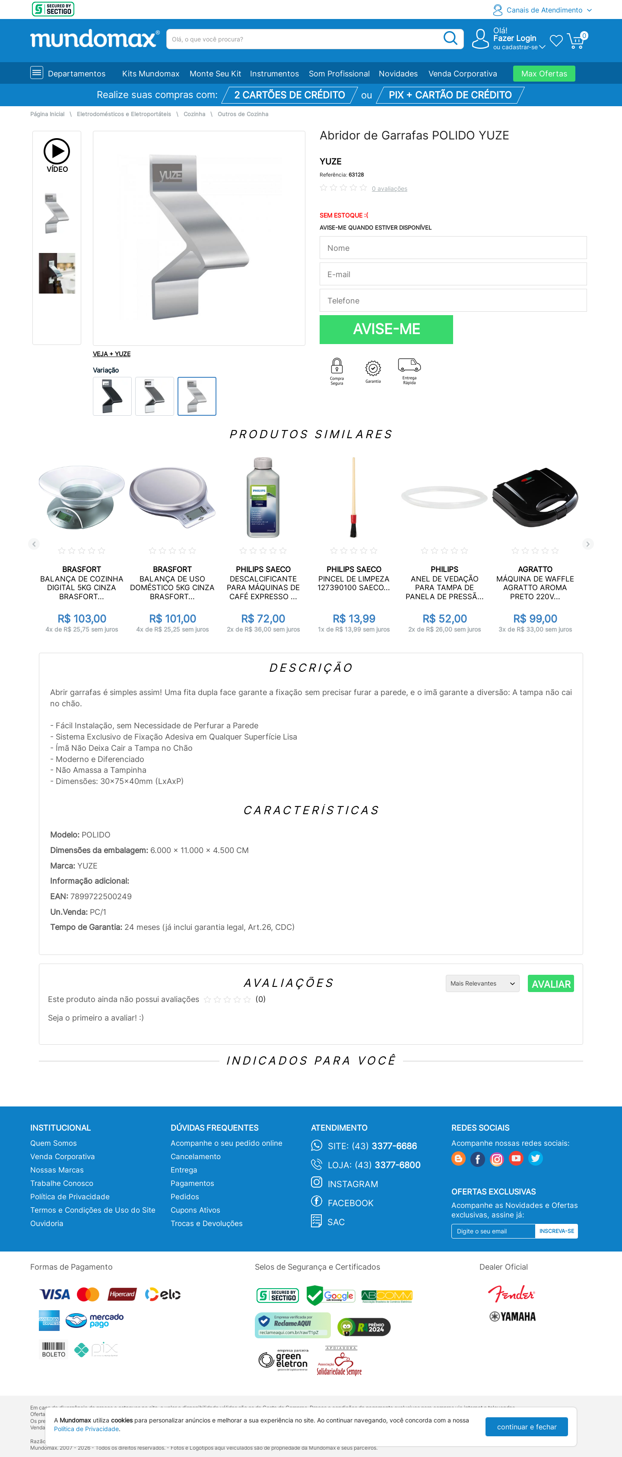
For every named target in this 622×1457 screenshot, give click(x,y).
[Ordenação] (483, 983)
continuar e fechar (527, 1426)
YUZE (330, 162)
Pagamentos (192, 1183)
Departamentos (76, 73)
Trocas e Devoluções (207, 1223)
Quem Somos (53, 1143)
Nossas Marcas (57, 1170)
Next (588, 544)
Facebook (351, 1203)
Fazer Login (514, 38)
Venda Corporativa (462, 73)
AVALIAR (551, 984)
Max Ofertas (544, 73)
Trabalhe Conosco (61, 1183)
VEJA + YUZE (111, 353)
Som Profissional (339, 73)
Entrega (184, 1170)
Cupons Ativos (195, 1210)
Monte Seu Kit (215, 73)
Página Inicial (47, 114)
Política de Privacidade (70, 1196)
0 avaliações (389, 188)
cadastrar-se (520, 47)
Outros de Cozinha (243, 114)
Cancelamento (196, 1156)
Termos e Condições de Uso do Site (93, 1210)
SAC (336, 1222)
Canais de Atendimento (545, 10)
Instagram (353, 1184)
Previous (34, 544)
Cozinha (194, 114)
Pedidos (185, 1196)
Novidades (398, 73)
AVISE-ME (386, 329)
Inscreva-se (556, 1231)
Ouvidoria (46, 1223)
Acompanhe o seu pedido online (226, 1143)
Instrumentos (274, 73)
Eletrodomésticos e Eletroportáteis (124, 114)
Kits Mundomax (151, 73)
